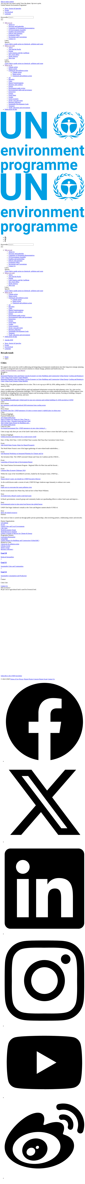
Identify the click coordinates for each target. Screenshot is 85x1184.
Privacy (21, 679)
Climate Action (5, 546)
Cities (10, 81)
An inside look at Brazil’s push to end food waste (16, 496)
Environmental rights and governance (20, 90)
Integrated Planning (7, 376)
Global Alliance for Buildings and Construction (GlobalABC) (20, 540)
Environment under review (17, 88)
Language (8, 14)
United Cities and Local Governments (12, 526)
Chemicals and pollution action (18, 70)
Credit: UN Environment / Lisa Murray (13, 370)
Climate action (13, 67)
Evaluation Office (14, 35)
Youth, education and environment (19, 107)
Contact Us (12, 39)
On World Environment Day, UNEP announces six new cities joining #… (23, 428)
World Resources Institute (9, 532)
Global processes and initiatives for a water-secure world (18, 436)
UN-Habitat (4, 523)
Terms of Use (14, 679)
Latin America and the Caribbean (19, 53)
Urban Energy (64, 376)
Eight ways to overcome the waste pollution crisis (16, 487)
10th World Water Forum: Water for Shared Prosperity (18, 445)
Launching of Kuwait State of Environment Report (16, 462)
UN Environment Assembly (17, 30)
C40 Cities (4, 528)
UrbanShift (4, 539)
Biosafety (12, 79)
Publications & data (11, 109)
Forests (11, 93)
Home (6, 357)
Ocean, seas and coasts (16, 100)
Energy (11, 86)
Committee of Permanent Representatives (21, 28)
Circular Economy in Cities (33, 376)
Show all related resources (9, 512)
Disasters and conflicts (16, 84)
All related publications (8, 417)
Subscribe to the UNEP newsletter (11, 676)
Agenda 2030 (9, 340)
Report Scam (43, 679)
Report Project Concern (31, 679)
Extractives (12, 92)
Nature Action (5, 547)
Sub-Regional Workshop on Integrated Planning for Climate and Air (22, 453)
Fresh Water (12, 95)
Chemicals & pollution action (10, 544)
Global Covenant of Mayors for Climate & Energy (16, 533)
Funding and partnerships (16, 31)
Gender (11, 97)
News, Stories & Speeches (13, 8)
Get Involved (9, 12)
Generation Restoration (8, 537)
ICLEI (3, 524)
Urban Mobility (23, 377)
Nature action (13, 69)
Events (7, 10)
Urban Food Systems (11, 377)
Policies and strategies (15, 33)
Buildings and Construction (50, 376)
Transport (12, 106)
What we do (8, 65)
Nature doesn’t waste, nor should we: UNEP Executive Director (21, 479)
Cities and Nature (18, 376)
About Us (12, 24)
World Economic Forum (8, 530)
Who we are (8, 23)
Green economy (13, 99)
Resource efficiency (15, 102)
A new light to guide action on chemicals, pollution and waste (24, 44)
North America (13, 56)
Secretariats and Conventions (18, 37)
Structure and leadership (16, 26)
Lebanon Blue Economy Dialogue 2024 (13, 470)
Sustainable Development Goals (19, 104)
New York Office (14, 54)
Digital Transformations (16, 83)
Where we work (10, 46)
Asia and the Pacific (15, 49)
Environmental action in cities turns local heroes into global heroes (21, 504)
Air (10, 77)
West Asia (12, 58)
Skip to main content (7, 1)
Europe (11, 51)
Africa (11, 47)
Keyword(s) (4, 17)
